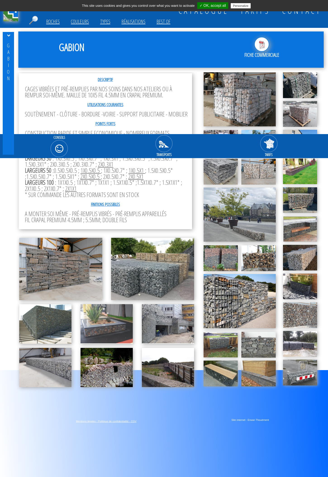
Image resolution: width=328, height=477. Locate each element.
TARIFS (255, 10)
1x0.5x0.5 (91, 170)
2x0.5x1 (136, 176)
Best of (163, 21)
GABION (8, 62)
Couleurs (80, 21)
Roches (53, 21)
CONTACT (301, 10)
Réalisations (133, 21)
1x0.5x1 (136, 170)
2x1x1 (71, 188)
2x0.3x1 (105, 164)
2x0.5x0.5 (90, 176)
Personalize (240, 5)
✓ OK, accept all (213, 5)
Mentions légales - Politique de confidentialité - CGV (106, 421)
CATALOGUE (203, 10)
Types (105, 21)
